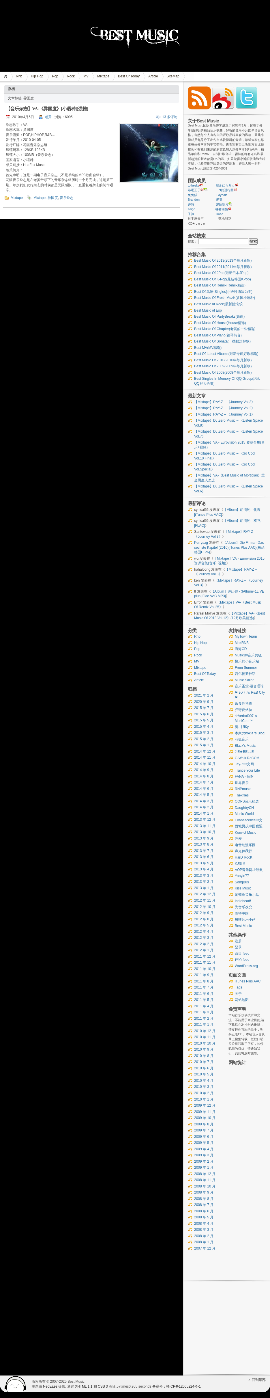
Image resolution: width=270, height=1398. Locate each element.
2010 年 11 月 (204, 1037)
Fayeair (221, 195)
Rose (219, 214)
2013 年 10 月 (204, 832)
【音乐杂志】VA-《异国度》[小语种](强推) (47, 108)
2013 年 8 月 (203, 844)
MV (86, 76)
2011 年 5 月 (203, 1000)
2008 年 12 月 (204, 1174)
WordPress (15, 1384)
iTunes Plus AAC (248, 981)
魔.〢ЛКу (242, 727)
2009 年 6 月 (203, 1137)
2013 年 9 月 (203, 838)
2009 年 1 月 (203, 1168)
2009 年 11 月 (204, 1112)
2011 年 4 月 (203, 1006)
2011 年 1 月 (203, 1025)
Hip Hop (37, 76)
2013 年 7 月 (203, 851)
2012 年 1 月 (203, 950)
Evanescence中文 (248, 820)
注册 (238, 941)
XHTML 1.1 (83, 1386)
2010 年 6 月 (203, 1068)
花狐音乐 (242, 739)
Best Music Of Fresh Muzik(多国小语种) (224, 298)
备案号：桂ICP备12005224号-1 (176, 1386)
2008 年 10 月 (204, 1186)
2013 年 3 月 (203, 876)
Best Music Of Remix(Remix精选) (219, 285)
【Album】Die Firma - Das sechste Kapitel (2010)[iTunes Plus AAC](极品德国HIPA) (229, 547)
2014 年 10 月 (204, 764)
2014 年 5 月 (203, 795)
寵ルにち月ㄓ (225, 185)
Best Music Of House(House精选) (220, 323)
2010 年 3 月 (203, 1087)
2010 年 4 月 (203, 1081)
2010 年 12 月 (204, 1031)
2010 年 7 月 (203, 1062)
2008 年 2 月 (203, 1236)
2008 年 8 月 (203, 1199)
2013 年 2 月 (203, 882)
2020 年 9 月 (203, 702)
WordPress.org (246, 966)
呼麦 (238, 839)
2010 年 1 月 (203, 1099)
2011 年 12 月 (204, 956)
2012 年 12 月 (204, 894)
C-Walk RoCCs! (247, 758)
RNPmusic (243, 789)
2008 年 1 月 (203, 1242)
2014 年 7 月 (203, 782)
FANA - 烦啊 (244, 777)
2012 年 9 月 (203, 913)
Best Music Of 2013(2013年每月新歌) (223, 260)
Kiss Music (243, 888)
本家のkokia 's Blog (250, 733)
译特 (191, 204)
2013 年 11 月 (204, 826)
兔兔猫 (192, 195)
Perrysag (201, 543)
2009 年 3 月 (203, 1155)
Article (153, 76)
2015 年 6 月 (203, 714)
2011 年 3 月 (203, 1012)
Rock (71, 76)
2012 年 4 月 (203, 932)
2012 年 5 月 (203, 925)
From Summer (246, 668)
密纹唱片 (222, 204)
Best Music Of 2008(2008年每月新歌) (223, 373)
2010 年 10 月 (204, 1043)
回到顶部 (259, 1380)
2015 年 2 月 (203, 739)
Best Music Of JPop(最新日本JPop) (221, 273)
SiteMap (173, 76)
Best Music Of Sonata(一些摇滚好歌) (222, 341)
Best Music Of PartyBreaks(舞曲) (219, 316)
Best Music (243, 926)
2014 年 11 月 (204, 757)
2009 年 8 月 (203, 1124)
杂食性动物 (243, 703)
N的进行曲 (226, 190)
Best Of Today (129, 76)
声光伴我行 (243, 851)
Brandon (194, 199)
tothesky (193, 185)
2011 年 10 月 (204, 969)
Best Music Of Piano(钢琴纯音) (218, 335)
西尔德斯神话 (245, 674)
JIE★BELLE (244, 752)
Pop (55, 76)
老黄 (48, 117)
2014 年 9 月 (203, 770)
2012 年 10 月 (204, 907)
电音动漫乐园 (245, 845)
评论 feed (242, 960)
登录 (238, 947)
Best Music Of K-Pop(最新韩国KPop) (222, 279)
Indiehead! (243, 901)
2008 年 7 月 (203, 1205)
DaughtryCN (244, 808)
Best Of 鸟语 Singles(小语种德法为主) (223, 292)
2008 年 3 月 (203, 1230)
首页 (6, 76)
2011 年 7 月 (203, 987)
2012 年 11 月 (204, 900)
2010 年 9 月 (203, 1049)
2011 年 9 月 (203, 975)
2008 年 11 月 (204, 1180)
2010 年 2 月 (203, 1093)
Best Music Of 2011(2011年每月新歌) (223, 267)
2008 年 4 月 (203, 1224)
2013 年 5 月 (203, 863)
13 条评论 (169, 117)
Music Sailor (244, 680)
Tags (238, 987)
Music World (244, 814)
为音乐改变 (243, 907)
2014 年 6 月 (203, 789)
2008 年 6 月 (203, 1211)
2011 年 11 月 (204, 962)
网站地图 (242, 1000)
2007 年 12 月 (204, 1248)
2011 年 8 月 (203, 981)
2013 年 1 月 (203, 888)
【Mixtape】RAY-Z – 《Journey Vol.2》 (224, 408)
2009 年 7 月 (203, 1130)
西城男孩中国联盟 (248, 826)
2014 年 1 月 (203, 813)
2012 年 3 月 (203, 938)
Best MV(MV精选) (208, 348)
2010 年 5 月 (203, 1074)
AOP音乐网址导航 (249, 870)
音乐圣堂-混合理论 (249, 686)
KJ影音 (240, 863)
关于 (238, 994)
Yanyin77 (242, 876)
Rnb (19, 76)
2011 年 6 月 (203, 994)
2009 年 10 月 (204, 1118)
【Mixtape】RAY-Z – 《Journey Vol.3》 (224, 402)
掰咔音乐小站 (245, 919)
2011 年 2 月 (203, 1019)
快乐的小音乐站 (247, 661)
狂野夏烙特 (243, 710)
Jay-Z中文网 (244, 764)
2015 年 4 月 (203, 727)
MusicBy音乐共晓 (248, 655)
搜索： (192, 241)
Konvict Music (245, 833)
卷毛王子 (194, 190)
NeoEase (50, 1386)
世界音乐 (242, 783)
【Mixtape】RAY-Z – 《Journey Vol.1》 (224, 414)
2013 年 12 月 (204, 820)
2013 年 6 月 (203, 857)
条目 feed (242, 954)
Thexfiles (242, 795)
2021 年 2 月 (203, 695)
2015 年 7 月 (203, 708)
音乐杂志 (67, 198)
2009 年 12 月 (204, 1105)
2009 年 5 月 (203, 1143)
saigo (191, 209)
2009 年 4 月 (203, 1149)
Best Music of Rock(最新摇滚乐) (218, 304)
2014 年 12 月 (204, 751)
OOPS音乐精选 (247, 801)
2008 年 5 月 (203, 1217)
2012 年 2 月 (203, 944)
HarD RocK (243, 857)
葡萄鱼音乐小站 (247, 895)
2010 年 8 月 (203, 1056)
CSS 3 (103, 1386)
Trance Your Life (247, 770)
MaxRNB (242, 643)
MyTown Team (246, 636)
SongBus (242, 882)
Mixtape (103, 76)
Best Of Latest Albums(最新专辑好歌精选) (226, 354)
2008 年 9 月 (203, 1192)
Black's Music (245, 746)
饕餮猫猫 (221, 209)
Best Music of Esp (208, 310)
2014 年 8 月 (203, 776)
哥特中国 (242, 913)
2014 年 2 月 (203, 807)
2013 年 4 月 (203, 869)
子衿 (191, 214)
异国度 (53, 198)
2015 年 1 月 (203, 745)
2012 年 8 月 (203, 919)
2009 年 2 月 (203, 1161)
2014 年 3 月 (203, 801)
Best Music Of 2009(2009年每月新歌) (223, 366)
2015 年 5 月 (203, 720)
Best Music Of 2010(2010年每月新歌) (223, 360)
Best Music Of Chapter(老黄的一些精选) (225, 329)
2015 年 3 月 (203, 733)
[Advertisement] (247, 1184)
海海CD (241, 649)
